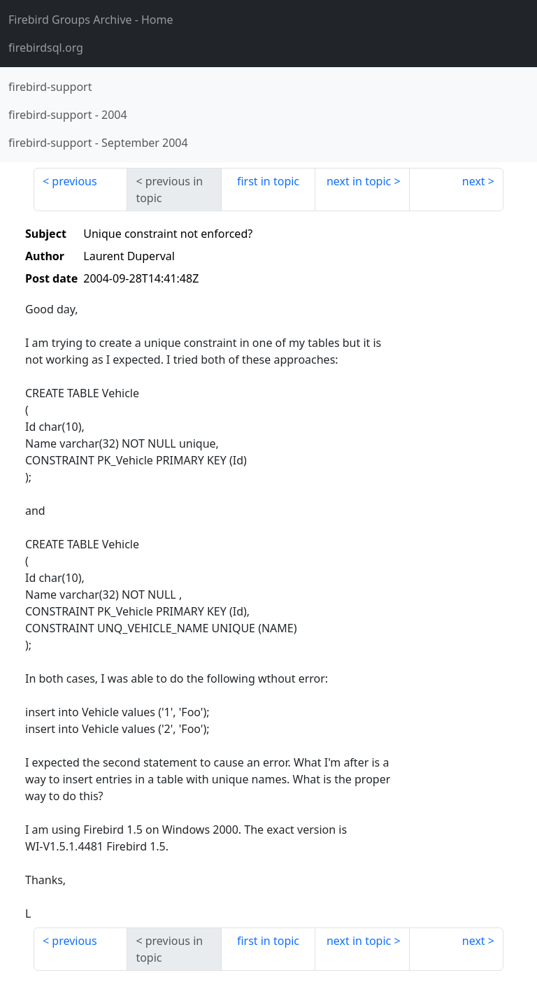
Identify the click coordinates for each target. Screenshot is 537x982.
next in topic (359, 181)
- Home (90, 19)
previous (74, 181)
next (473, 181)
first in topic (268, 181)
